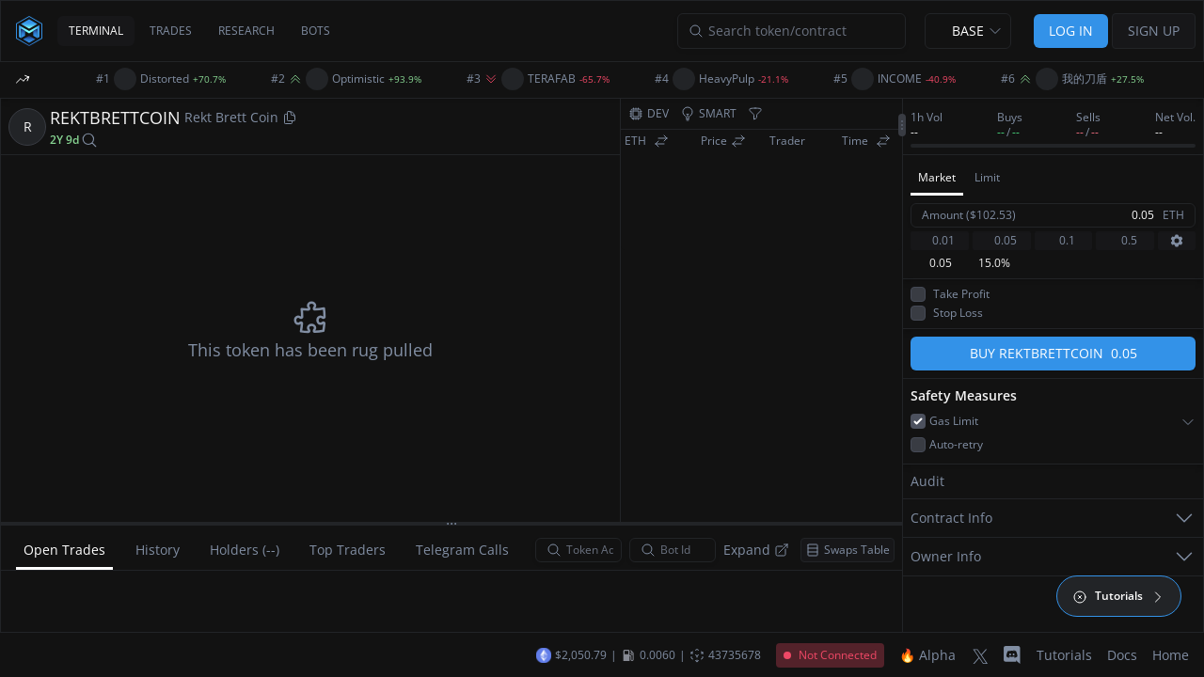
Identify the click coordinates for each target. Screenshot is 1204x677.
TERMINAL (96, 31)
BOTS (315, 31)
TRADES (171, 31)
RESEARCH (246, 31)
